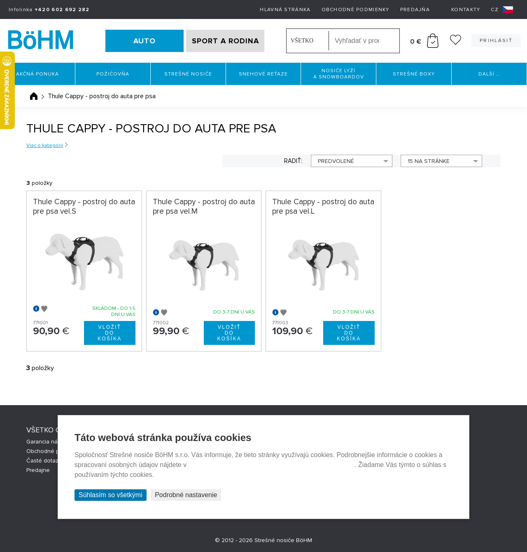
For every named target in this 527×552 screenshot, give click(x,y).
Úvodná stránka (33, 96)
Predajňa (415, 10)
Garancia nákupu (48, 441)
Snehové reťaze (263, 74)
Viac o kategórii (44, 145)
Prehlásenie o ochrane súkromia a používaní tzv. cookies (271, 464)
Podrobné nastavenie (186, 494)
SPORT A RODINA (225, 40)
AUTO (144, 40)
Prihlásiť (496, 41)
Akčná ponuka (37, 74)
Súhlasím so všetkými (110, 494)
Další (489, 74)
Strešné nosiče (188, 74)
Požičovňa (112, 74)
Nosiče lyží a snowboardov (338, 74)
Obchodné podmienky (355, 10)
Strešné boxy (414, 74)
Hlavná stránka (285, 10)
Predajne (38, 470)
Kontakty (465, 10)
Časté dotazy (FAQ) (51, 460)
